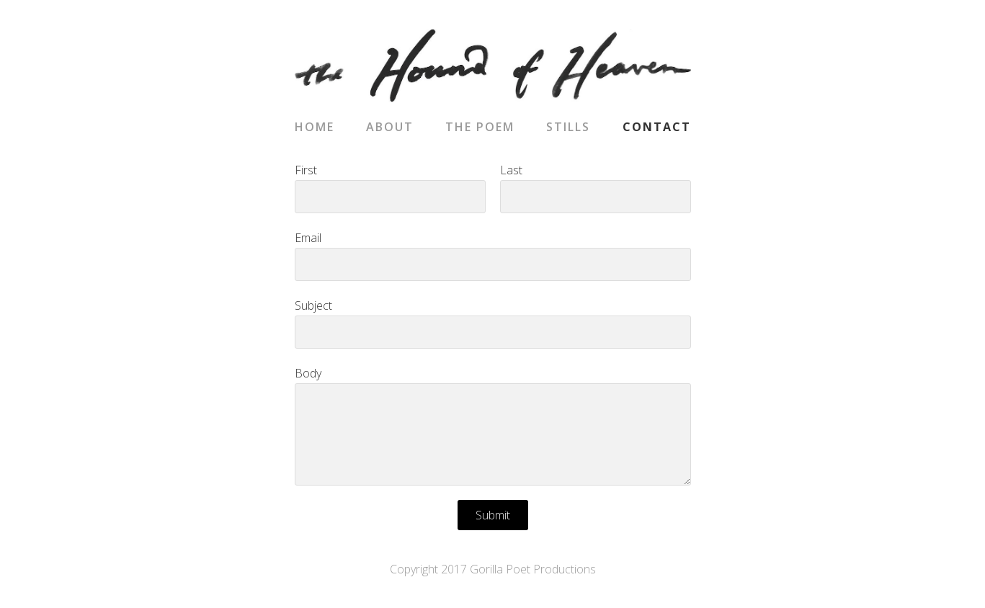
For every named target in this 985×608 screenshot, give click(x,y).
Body (308, 373)
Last (511, 170)
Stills (568, 127)
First (306, 170)
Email (308, 238)
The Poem (479, 127)
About (390, 127)
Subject (313, 305)
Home (314, 127)
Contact (657, 127)
